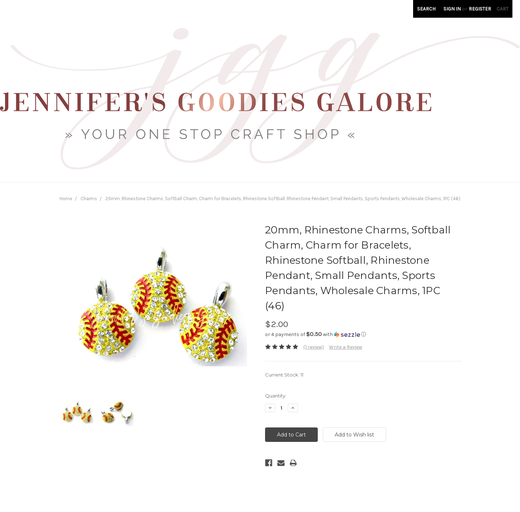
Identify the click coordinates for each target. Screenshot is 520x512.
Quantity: (275, 396)
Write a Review (345, 347)
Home (66, 198)
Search (426, 9)
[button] (363, 334)
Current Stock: (284, 375)
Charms (89, 198)
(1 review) (313, 347)
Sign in (452, 9)
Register (480, 9)
